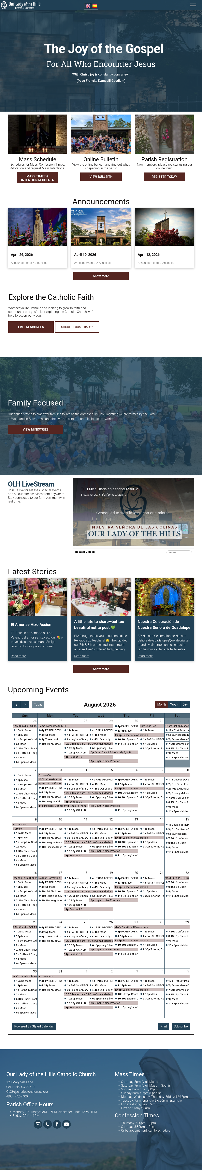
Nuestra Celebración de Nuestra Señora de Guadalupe (164, 624)
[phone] (47, 1125)
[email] (38, 1125)
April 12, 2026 (149, 255)
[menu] (193, 5)
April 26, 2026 (22, 255)
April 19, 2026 (85, 255)
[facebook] (57, 1125)
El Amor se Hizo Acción (31, 624)
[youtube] (66, 1125)
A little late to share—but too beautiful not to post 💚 (99, 624)
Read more (18, 656)
